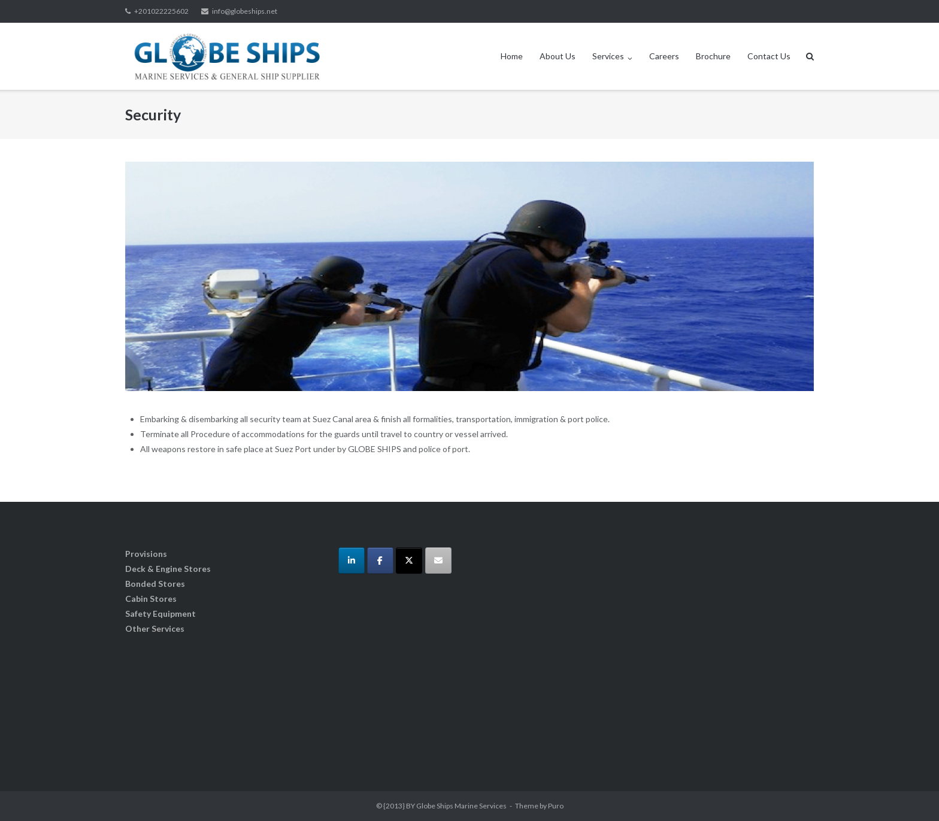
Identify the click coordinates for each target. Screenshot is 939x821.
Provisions (146, 554)
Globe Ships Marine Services (461, 805)
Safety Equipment (160, 613)
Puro (556, 805)
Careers (664, 56)
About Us (557, 56)
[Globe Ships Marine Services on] (466, 560)
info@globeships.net (244, 11)
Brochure (713, 56)
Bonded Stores (155, 583)
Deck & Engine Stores (168, 569)
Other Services (154, 628)
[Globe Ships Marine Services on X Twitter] (409, 560)
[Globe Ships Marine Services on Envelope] (438, 560)
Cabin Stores (151, 598)
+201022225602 (161, 11)
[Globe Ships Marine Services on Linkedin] (351, 560)
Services (608, 56)
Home (512, 56)
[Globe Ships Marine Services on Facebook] (380, 560)
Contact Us (768, 56)
